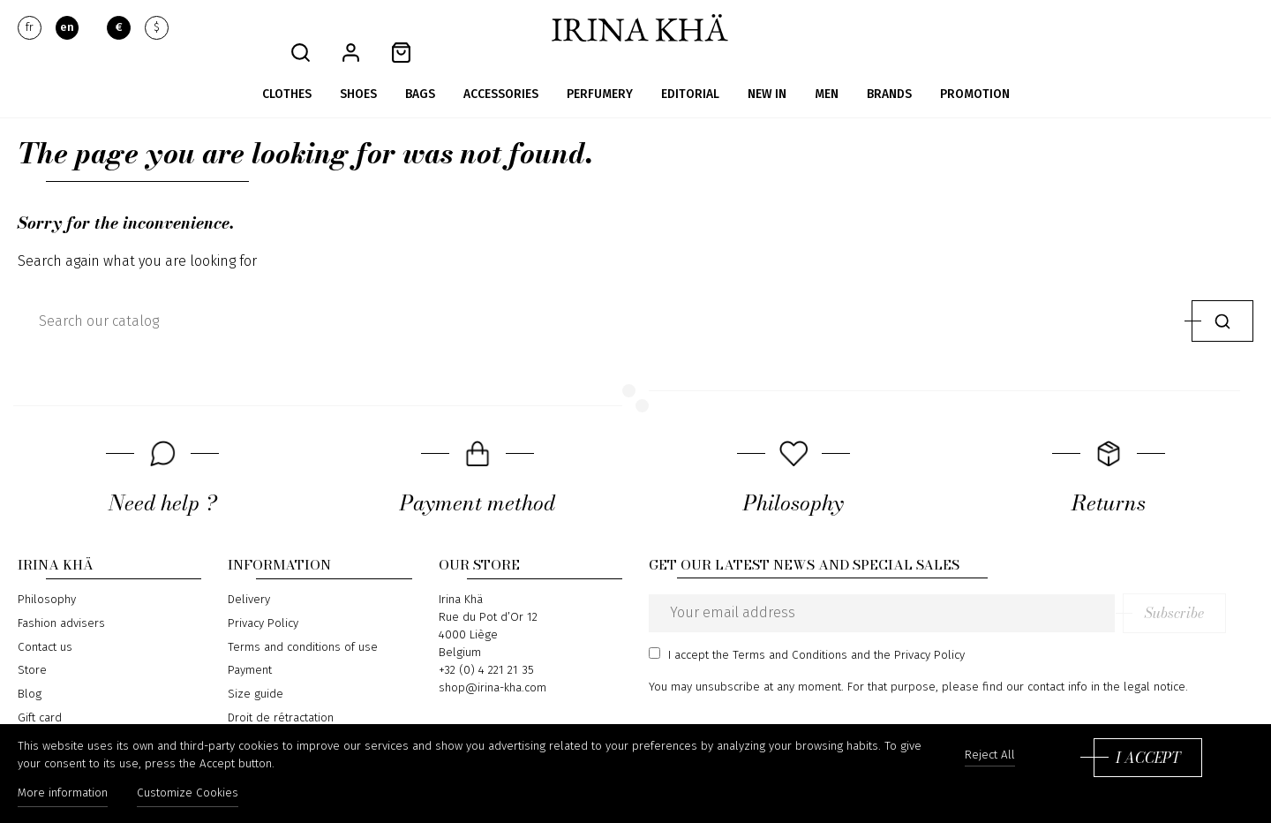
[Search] (601, 295)
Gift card (40, 692)
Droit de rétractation (281, 692)
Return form (259, 716)
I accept (1148, 758)
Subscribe (1201, 588)
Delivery (249, 575)
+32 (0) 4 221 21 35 (486, 645)
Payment (250, 645)
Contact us (45, 622)
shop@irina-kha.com (492, 663)
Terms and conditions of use (303, 622)
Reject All (990, 756)
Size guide (255, 668)
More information (63, 795)
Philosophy (47, 575)
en (67, 28)
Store (32, 645)
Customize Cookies (190, 795)
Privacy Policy (263, 599)
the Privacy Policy (919, 630)
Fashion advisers (61, 599)
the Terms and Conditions (779, 630)
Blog (29, 668)
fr (30, 28)
